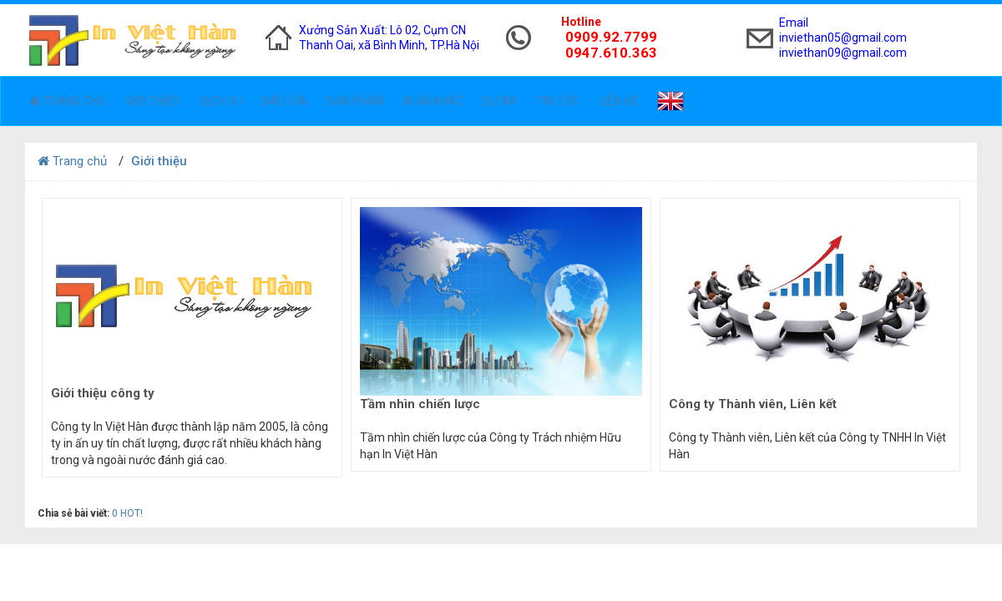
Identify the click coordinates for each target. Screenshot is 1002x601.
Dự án (500, 101)
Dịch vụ (221, 101)
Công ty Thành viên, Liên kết (753, 404)
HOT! (131, 513)
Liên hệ (618, 101)
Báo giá (284, 101)
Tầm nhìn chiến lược (420, 404)
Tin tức (557, 101)
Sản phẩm (355, 101)
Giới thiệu (152, 101)
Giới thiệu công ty (102, 393)
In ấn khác (433, 101)
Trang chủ (67, 101)
